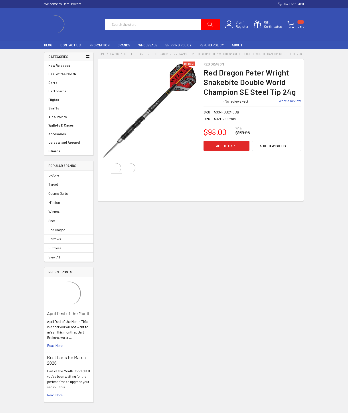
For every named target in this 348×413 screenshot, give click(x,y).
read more (55, 345)
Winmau (54, 211)
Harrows (54, 239)
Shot (51, 220)
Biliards (68, 151)
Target (53, 184)
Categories (58, 57)
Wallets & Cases (68, 125)
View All (54, 257)
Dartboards (68, 91)
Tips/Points (68, 116)
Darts (68, 82)
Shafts (68, 108)
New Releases (59, 66)
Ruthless (54, 248)
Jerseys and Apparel (68, 142)
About (237, 45)
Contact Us (70, 45)
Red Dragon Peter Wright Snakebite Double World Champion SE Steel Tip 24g (247, 54)
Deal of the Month (62, 74)
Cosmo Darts (58, 193)
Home (101, 54)
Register (242, 26)
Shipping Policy (178, 45)
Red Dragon (56, 230)
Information (99, 45)
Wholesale (147, 45)
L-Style (53, 175)
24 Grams (180, 54)
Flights (68, 99)
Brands (124, 45)
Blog (48, 45)
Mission (54, 202)
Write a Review (290, 101)
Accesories (68, 134)
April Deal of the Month (69, 313)
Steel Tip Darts (135, 54)
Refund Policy (212, 45)
